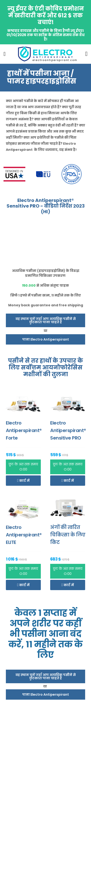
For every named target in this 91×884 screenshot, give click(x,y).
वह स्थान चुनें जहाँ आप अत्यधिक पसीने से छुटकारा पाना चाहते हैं (45, 320)
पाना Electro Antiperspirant (45, 339)
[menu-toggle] (5, 54)
